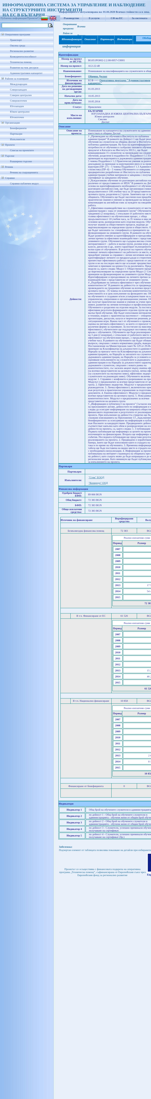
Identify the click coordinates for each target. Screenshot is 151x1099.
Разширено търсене (21, 161)
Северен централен (21, 95)
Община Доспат (97, 76)
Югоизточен (17, 117)
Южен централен (19, 111)
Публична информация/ (13, 18)
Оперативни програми (17, 34)
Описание (90, 39)
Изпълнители (17, 139)
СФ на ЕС (117, 18)
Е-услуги (94, 18)
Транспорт (16, 40)
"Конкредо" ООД (98, 483)
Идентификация (71, 39)
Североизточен (18, 100)
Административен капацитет (26, 73)
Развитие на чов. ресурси (24, 67)
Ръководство (71, 18)
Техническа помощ (20, 62)
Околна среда (17, 45)
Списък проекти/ (47, 18)
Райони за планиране (17, 78)
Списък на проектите (22, 150)
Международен (18, 84)
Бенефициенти (18, 128)
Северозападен (18, 89)
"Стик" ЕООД (96, 477)
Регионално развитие (22, 51)
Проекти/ (32, 18)
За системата (139, 18)
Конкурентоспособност (23, 56)
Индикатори (124, 39)
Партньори (16, 133)
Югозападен (17, 106)
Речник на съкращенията (24, 172)
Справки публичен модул (24, 183)
